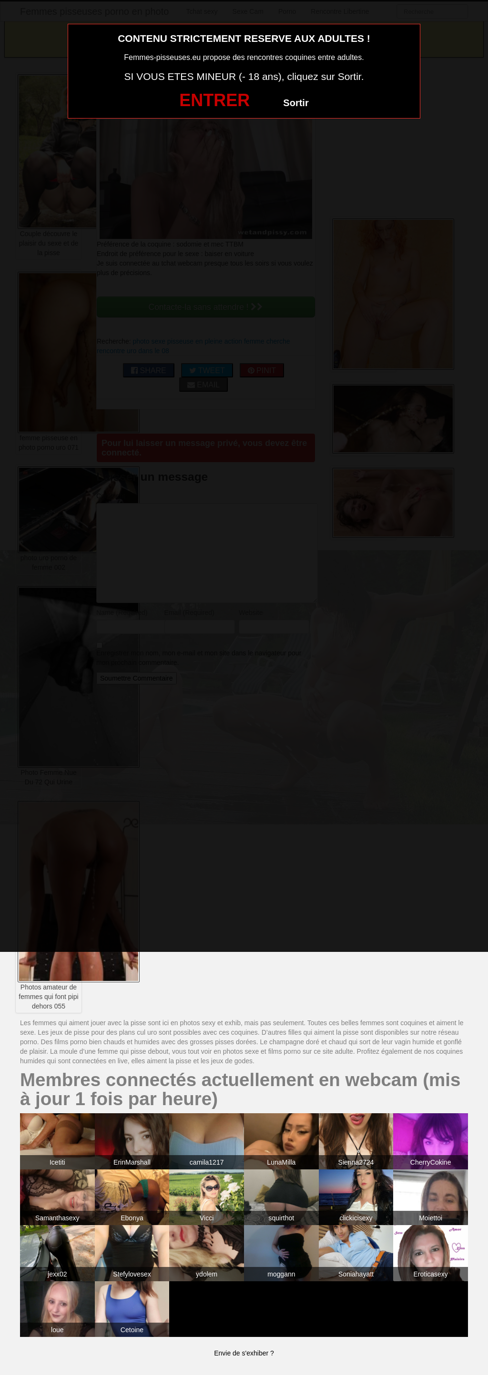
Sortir (295, 103)
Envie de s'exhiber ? (244, 1353)
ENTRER (214, 100)
